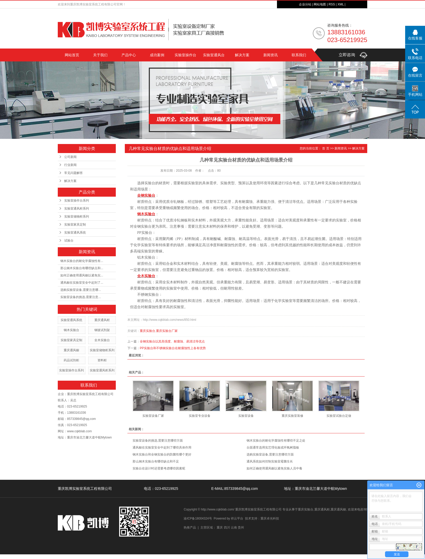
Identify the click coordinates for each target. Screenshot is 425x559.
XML (341, 4)
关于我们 (100, 55)
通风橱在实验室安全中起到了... (81, 282)
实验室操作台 (185, 55)
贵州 (241, 527)
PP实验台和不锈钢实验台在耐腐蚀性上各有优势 (173, 348)
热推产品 (190, 527)
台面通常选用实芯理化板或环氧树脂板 (273, 447)
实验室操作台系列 (76, 200)
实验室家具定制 (75, 224)
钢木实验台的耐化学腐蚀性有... (81, 261)
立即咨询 (353, 55)
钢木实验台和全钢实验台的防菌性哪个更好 (162, 454)
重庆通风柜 (102, 320)
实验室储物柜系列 (76, 216)
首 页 (325, 148)
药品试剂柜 (71, 360)
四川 (227, 527)
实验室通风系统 (75, 232)
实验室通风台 (214, 55)
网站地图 (320, 4)
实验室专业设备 (199, 416)
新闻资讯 (270, 55)
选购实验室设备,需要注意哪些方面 (270, 454)
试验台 (68, 240)
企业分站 (305, 4)
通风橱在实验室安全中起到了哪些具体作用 (162, 447)
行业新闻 (70, 165)
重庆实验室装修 (292, 416)
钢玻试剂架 (102, 330)
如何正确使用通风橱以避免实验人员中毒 (274, 468)
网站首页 (72, 55)
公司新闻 (70, 157)
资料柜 (102, 360)
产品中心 (128, 55)
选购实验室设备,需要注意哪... (80, 290)
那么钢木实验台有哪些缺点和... (81, 268)
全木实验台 (102, 340)
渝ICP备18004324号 (198, 518)
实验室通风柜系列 (76, 208)
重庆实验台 (147, 331)
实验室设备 (246, 416)
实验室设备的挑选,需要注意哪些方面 (158, 440)
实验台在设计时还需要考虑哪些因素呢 (159, 468)
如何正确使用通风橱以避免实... (81, 275)
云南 (234, 527)
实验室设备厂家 (153, 416)
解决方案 (242, 55)
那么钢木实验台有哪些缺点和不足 (156, 461)
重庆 (220, 527)
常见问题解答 (73, 173)
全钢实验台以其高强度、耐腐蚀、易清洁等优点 (172, 341)
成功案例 (157, 55)
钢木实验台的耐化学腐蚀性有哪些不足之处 (276, 440)
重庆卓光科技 (269, 518)
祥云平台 (237, 518)
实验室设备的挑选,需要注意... (80, 297)
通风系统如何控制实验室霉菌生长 (270, 461)
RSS (332, 4)
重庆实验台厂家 (167, 331)
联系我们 (299, 55)
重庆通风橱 (71, 350)
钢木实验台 (71, 330)
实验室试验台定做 (338, 416)
